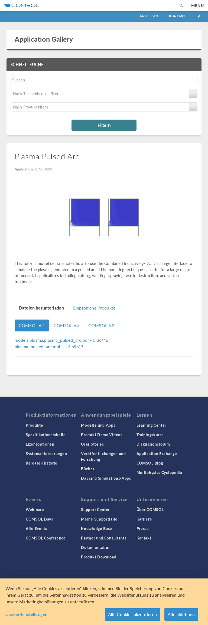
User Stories (92, 444)
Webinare (35, 509)
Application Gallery (44, 39)
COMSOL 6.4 (32, 325)
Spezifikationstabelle (46, 434)
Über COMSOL (150, 509)
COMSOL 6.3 (67, 325)
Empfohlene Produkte (94, 308)
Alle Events (36, 528)
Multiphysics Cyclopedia (159, 472)
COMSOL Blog (149, 463)
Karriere (144, 519)
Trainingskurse (150, 434)
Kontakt (177, 16)
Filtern (104, 125)
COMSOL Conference (46, 538)
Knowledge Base (96, 528)
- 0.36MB (61, 340)
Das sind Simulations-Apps (106, 478)
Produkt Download (98, 557)
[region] (104, 601)
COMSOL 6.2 (101, 325)
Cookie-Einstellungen (26, 614)
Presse (142, 528)
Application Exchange (156, 453)
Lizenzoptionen (40, 444)
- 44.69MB (49, 346)
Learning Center (151, 425)
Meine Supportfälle (99, 519)
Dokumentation (95, 547)
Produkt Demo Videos (101, 434)
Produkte (34, 425)
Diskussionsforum (153, 444)
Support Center (95, 509)
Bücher (87, 468)
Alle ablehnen (181, 614)
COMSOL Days (39, 519)
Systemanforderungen (46, 453)
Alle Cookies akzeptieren (132, 614)
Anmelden (149, 16)
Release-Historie (41, 463)
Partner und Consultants (103, 538)
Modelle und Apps (98, 425)
